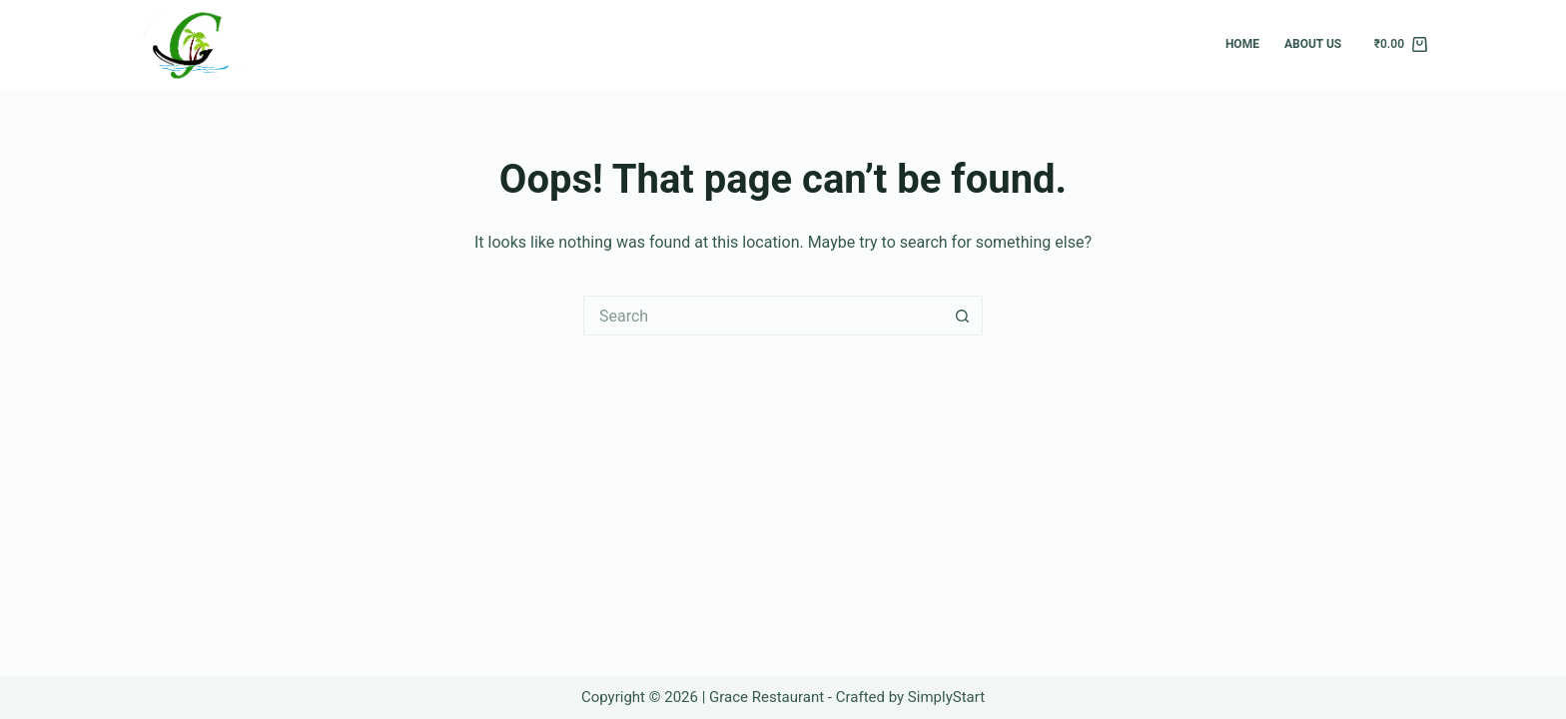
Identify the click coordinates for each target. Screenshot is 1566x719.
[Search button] (963, 316)
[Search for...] (763, 316)
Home (1242, 44)
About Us (1312, 44)
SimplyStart (946, 697)
